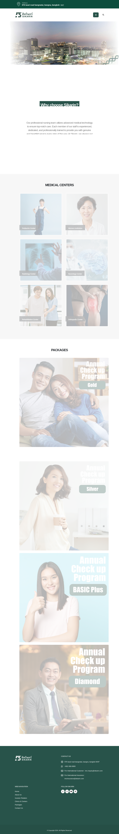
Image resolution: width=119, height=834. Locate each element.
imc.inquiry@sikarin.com (94, 771)
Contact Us (19, 808)
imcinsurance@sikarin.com (74, 779)
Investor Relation (21, 798)
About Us (18, 795)
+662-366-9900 (70, 766)
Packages (18, 805)
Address (25, 3)
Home (17, 791)
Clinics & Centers (21, 801)
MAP (97, 762)
